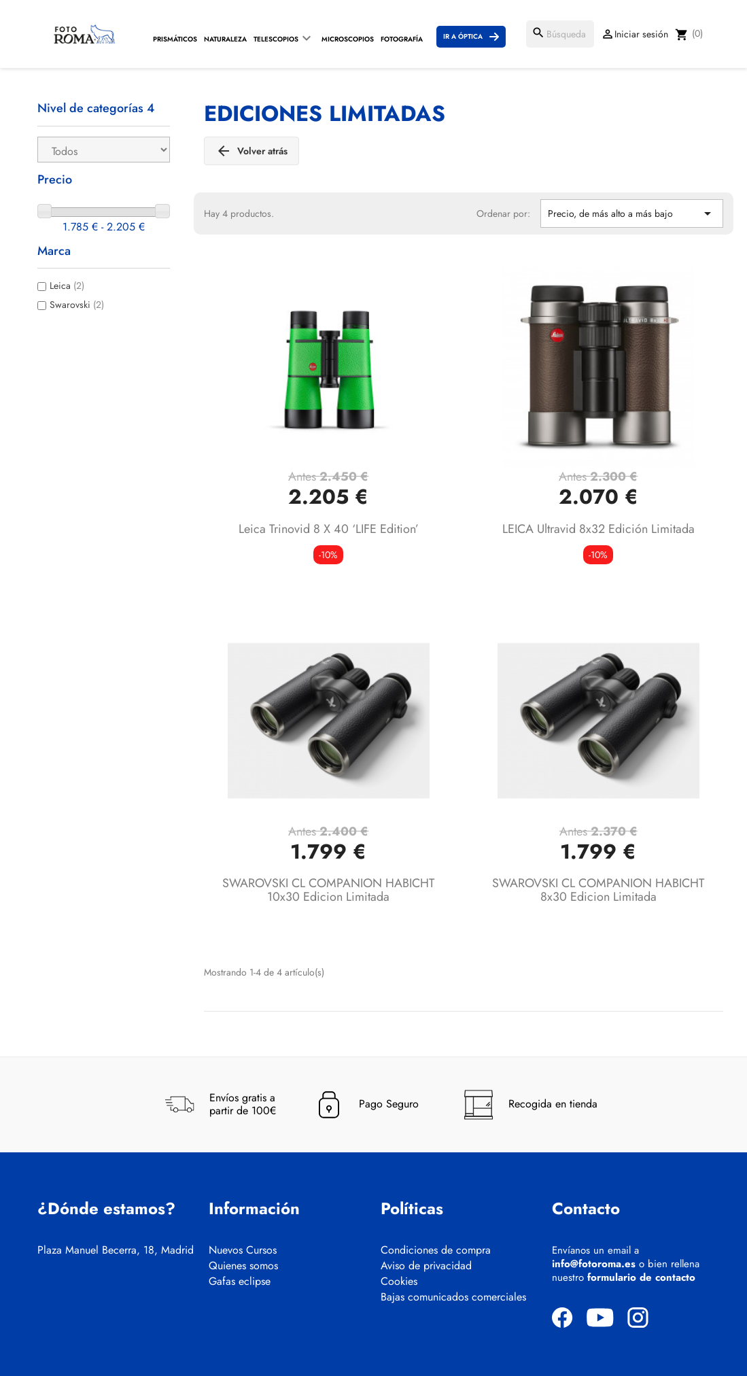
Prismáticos (175, 39)
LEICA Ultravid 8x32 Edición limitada (598, 529)
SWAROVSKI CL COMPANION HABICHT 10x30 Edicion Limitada (328, 890)
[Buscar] (560, 34)
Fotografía (402, 39)
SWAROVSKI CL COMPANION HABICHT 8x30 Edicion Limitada (598, 890)
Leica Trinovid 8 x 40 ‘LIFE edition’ (329, 529)
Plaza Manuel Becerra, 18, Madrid (115, 1250)
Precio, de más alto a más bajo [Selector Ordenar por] (632, 213)
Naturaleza (225, 39)
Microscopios (348, 39)
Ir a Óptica (463, 36)
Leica (67, 285)
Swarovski (77, 304)
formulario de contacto (641, 1277)
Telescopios (276, 39)
